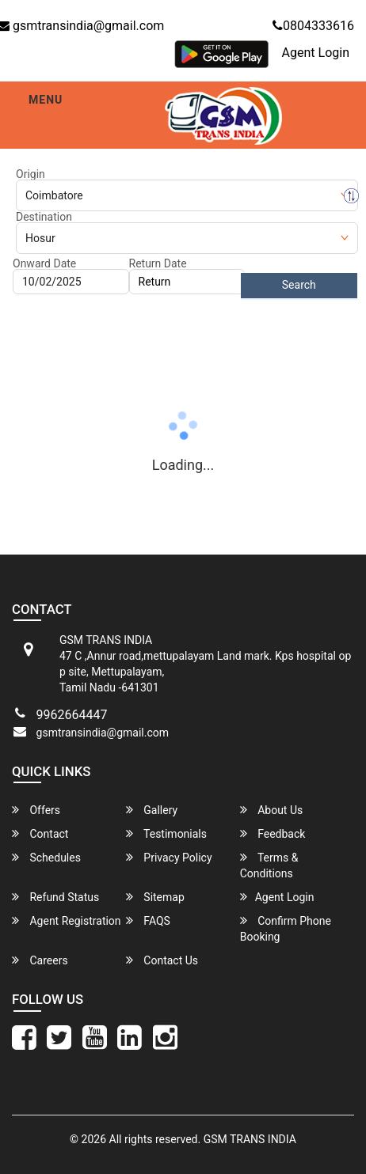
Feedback (273, 833)
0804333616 (313, 25)
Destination (44, 216)
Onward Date (44, 263)
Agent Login (315, 52)
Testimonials (166, 833)
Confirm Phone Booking (285, 928)
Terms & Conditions (269, 865)
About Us (271, 809)
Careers (40, 960)
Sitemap (155, 896)
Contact (40, 833)
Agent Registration (66, 920)
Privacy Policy (169, 857)
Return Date (158, 263)
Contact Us (162, 960)
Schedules (46, 857)
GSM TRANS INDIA (250, 1139)
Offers (36, 809)
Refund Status (55, 896)
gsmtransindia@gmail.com (102, 732)
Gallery (151, 809)
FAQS (148, 920)
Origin (30, 174)
